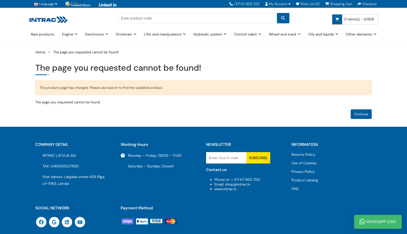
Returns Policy (303, 154)
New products (42, 34)
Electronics (94, 34)
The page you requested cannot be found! (86, 52)
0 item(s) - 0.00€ (353, 19)
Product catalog (304, 180)
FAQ (294, 188)
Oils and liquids (321, 34)
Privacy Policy (303, 171)
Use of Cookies (304, 163)
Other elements (359, 34)
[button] (278, 4)
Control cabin (245, 34)
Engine (67, 34)
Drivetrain (124, 34)
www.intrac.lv (225, 189)
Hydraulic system (207, 34)
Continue (361, 114)
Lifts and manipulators (163, 34)
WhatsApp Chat (377, 222)
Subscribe (258, 157)
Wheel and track (282, 34)
